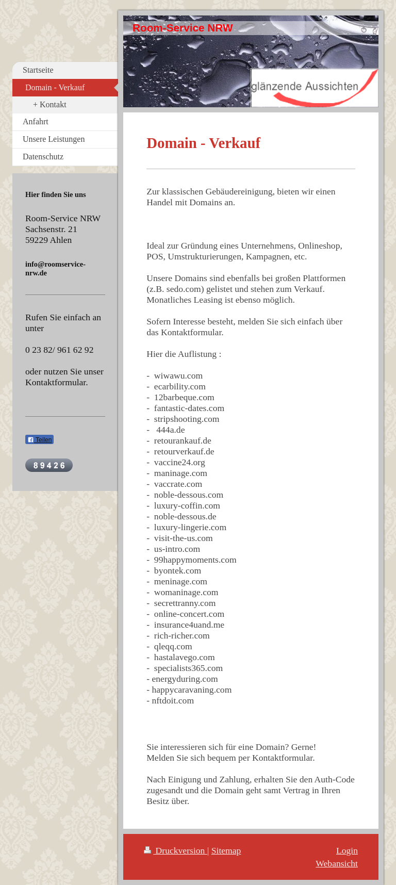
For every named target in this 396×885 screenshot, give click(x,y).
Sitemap (226, 850)
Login (347, 850)
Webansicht (337, 863)
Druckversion (175, 850)
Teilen (39, 440)
